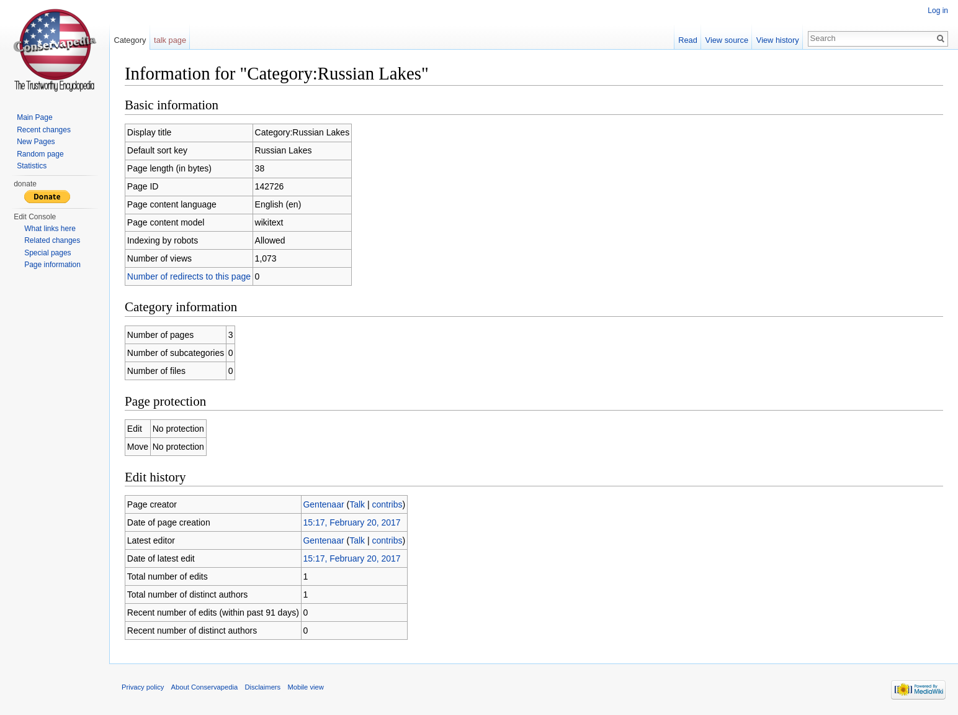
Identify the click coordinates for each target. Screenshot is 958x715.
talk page (170, 40)
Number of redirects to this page (189, 276)
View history (777, 40)
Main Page (34, 117)
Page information (52, 264)
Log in (938, 10)
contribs (387, 504)
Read (687, 40)
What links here (50, 228)
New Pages (36, 141)
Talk (357, 504)
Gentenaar (323, 504)
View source (726, 40)
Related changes (52, 240)
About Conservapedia (204, 687)
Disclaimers (262, 687)
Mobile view (305, 687)
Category (130, 40)
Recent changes (44, 129)
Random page (40, 154)
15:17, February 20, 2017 (351, 522)
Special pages (47, 252)
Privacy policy (143, 687)
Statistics (32, 166)
